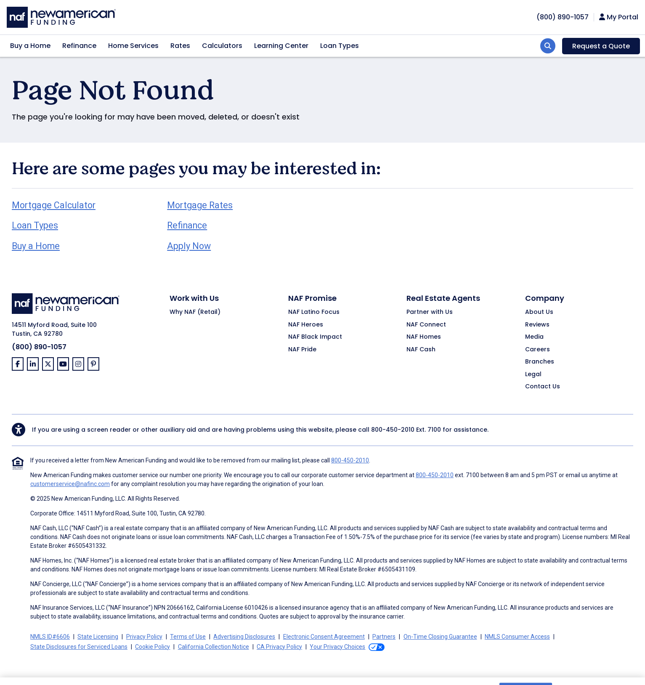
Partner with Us (429, 312)
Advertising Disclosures (244, 636)
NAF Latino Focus (314, 312)
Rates (180, 45)
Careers (537, 349)
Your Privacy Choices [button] (337, 646)
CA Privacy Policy (279, 646)
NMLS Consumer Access (517, 636)
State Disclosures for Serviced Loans (78, 646)
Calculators (222, 45)
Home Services (133, 45)
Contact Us (542, 386)
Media (534, 337)
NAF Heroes (305, 325)
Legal (533, 374)
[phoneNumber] (562, 17)
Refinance (79, 45)
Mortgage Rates (200, 205)
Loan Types (339, 45)
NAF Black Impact (315, 337)
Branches (539, 362)
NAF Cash (420, 349)
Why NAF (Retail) (195, 312)
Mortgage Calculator (54, 205)
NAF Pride (302, 349)
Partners (383, 636)
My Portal (618, 17)
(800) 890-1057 (39, 347)
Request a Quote (601, 46)
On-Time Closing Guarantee (440, 636)
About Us (539, 312)
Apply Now (189, 246)
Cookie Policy (152, 646)
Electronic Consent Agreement (324, 636)
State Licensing (97, 636)
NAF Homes (423, 337)
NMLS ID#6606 (50, 636)
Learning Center (281, 45)
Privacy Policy (144, 636)
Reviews (537, 325)
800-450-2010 (392, 429)
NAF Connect (426, 325)
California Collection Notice (213, 646)
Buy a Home (30, 45)
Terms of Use (188, 636)
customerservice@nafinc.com (70, 484)
